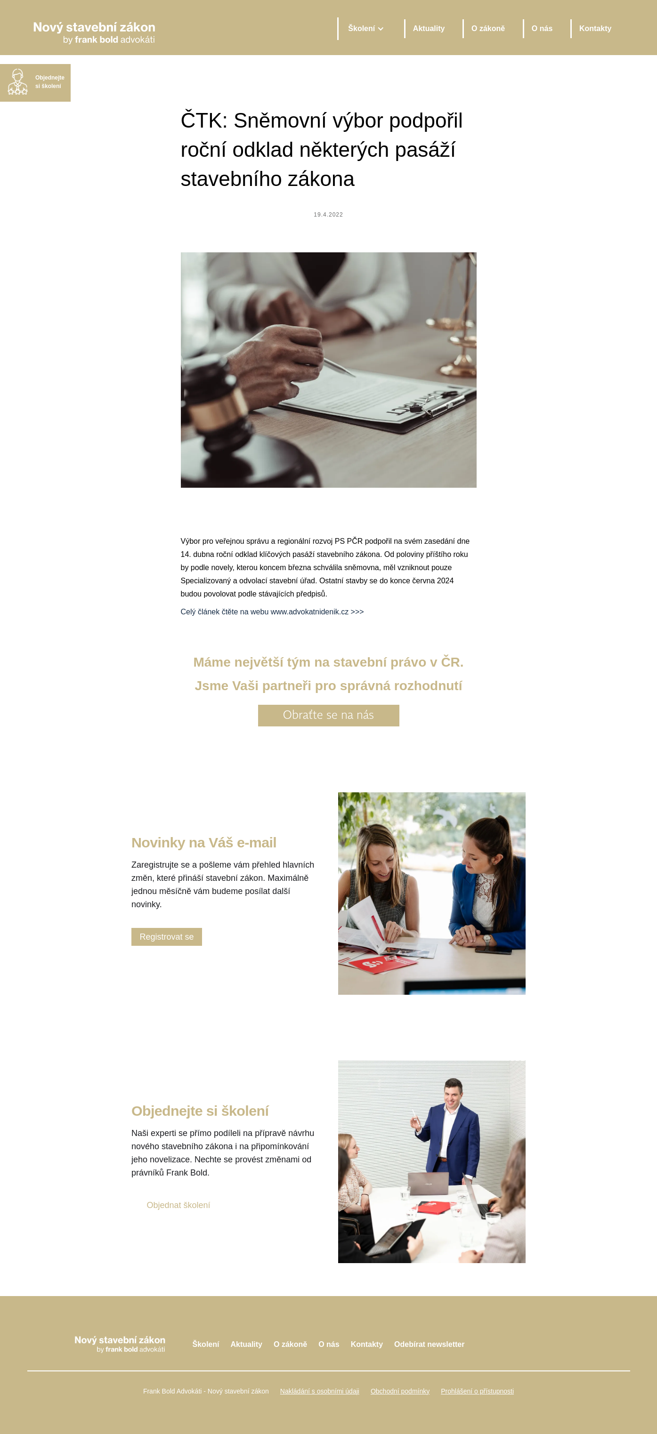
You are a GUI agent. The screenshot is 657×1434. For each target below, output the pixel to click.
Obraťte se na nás (328, 715)
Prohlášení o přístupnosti (477, 1391)
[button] (365, 28)
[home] (179, 28)
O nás (542, 28)
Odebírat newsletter (429, 1344)
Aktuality (429, 28)
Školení (206, 1344)
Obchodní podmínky (400, 1391)
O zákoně (488, 28)
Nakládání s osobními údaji (319, 1391)
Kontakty (595, 28)
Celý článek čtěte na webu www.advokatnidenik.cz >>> (272, 612)
